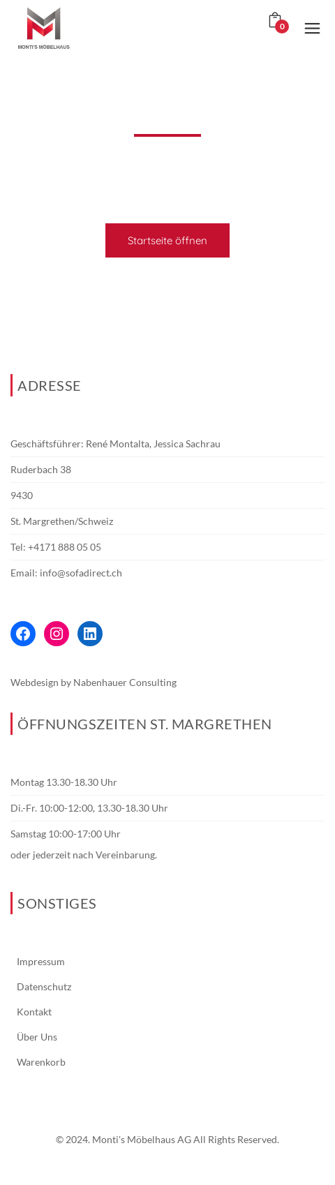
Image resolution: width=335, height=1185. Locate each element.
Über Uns (37, 1037)
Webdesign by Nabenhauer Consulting (93, 682)
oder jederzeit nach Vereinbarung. (83, 854)
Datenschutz (44, 986)
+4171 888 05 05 (64, 547)
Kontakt (34, 1012)
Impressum (41, 961)
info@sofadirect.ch (81, 573)
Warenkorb (41, 1062)
